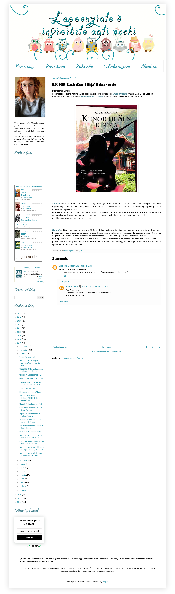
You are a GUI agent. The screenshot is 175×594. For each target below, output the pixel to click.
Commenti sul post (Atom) (72, 358)
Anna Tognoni (72, 286)
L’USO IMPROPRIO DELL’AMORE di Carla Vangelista (29, 398)
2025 (19, 313)
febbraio (23, 486)
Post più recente (60, 347)
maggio (23, 475)
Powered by (29, 546)
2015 (19, 498)
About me (149, 66)
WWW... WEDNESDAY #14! (31, 378)
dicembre (24, 346)
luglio (22, 468)
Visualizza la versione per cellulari (106, 352)
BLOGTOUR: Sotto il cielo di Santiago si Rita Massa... (31, 436)
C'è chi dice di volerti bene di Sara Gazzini (31, 427)
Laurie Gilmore (27, 197)
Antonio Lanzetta (28, 247)
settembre (24, 460)
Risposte (65, 281)
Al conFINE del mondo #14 (30, 375)
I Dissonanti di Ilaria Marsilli (30, 392)
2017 (19, 343)
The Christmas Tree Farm (25, 192)
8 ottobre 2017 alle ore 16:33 (80, 266)
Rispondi (62, 276)
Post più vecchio (153, 347)
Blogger (106, 582)
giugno (23, 471)
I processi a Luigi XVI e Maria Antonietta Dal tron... (31, 442)
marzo (22, 482)
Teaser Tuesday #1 (27, 388)
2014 (19, 502)
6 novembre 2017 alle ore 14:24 (95, 286)
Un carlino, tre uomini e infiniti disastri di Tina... (31, 421)
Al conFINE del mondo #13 (30, 404)
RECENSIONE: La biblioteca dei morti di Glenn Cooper (31, 370)
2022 (19, 324)
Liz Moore (26, 236)
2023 (19, 321)
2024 (19, 317)
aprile (22, 479)
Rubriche (84, 66)
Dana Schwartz (27, 208)
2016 (19, 494)
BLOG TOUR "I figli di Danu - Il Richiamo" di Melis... (31, 454)
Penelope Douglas (22, 225)
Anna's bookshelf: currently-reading (29, 186)
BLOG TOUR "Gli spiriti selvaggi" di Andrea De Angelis (29, 363)
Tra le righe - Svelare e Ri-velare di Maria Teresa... (30, 383)
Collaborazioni (117, 66)
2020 (19, 332)
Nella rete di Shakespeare (30, 432)
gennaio (23, 490)
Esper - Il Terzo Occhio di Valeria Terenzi (29, 415)
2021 (19, 328)
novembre (24, 350)
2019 (19, 336)
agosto (23, 464)
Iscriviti (29, 537)
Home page (25, 66)
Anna (25, 271)
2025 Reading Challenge (29, 268)
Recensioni (55, 66)
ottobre (23, 354)
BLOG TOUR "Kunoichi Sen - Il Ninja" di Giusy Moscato (31, 448)
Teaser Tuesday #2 (27, 357)
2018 (19, 339)
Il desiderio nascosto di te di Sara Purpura (30, 409)
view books (40, 281)
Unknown (63, 266)
